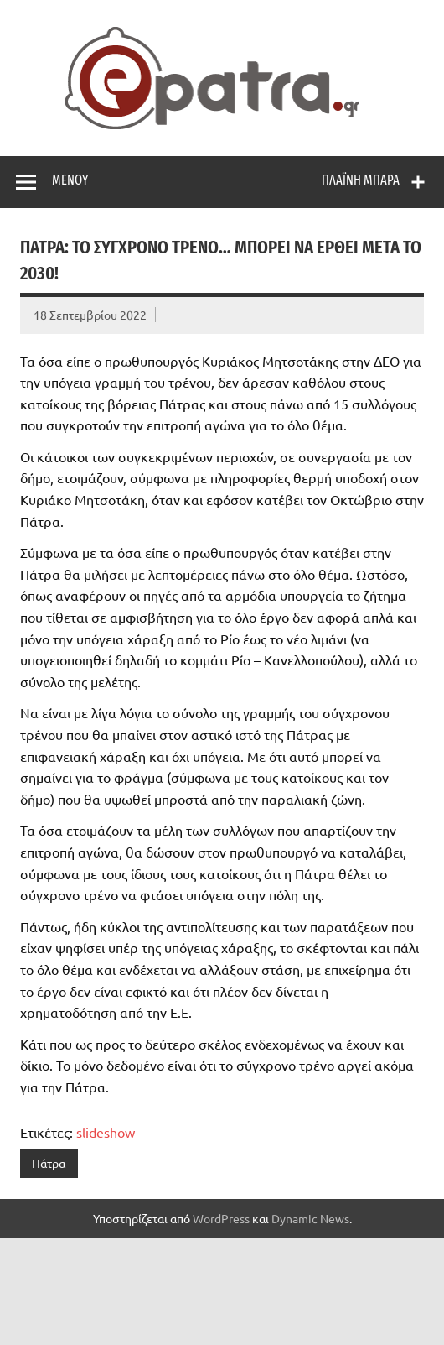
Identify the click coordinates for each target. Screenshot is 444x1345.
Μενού (70, 180)
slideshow (105, 1131)
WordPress (221, 1218)
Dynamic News (310, 1218)
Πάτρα (48, 1162)
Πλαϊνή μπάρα (361, 180)
